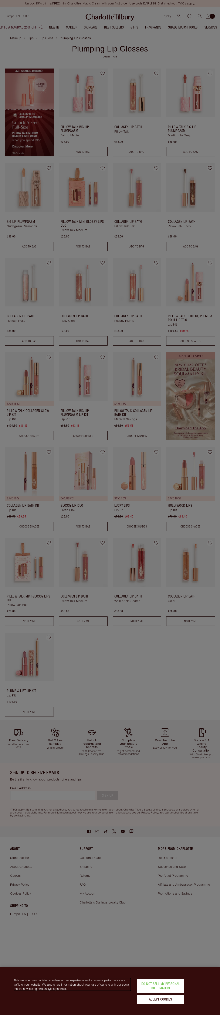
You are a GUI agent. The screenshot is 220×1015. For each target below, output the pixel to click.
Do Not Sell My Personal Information (160, 986)
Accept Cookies (160, 999)
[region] (110, 991)
